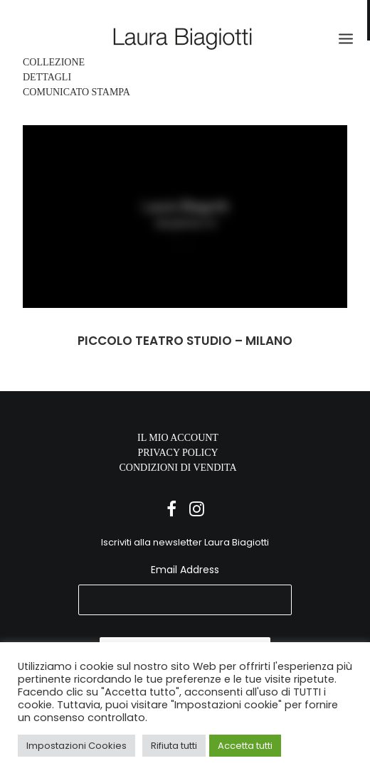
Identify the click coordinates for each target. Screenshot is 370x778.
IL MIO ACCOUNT (177, 437)
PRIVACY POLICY (177, 452)
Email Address (185, 570)
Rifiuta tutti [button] (174, 745)
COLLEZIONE (54, 62)
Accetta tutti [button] (245, 745)
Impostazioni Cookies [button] (76, 745)
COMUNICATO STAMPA (76, 92)
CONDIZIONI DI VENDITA (177, 467)
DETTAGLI (47, 77)
